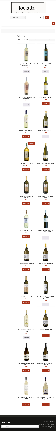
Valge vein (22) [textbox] (19, 426)
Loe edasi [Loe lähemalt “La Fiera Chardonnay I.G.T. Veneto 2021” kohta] (45, 71)
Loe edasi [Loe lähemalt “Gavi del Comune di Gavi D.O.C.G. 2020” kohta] (26, 337)
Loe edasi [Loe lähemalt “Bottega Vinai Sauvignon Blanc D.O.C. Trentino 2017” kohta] (45, 238)
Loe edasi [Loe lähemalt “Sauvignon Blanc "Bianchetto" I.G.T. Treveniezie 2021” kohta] (26, 71)
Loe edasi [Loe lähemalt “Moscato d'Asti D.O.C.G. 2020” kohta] (45, 137)
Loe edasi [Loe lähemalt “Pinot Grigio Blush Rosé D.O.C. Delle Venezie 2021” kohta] (26, 105)
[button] (53, 23)
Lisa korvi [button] (45, 103)
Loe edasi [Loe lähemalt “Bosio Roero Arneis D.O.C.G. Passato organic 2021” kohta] (45, 304)
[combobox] (20, 426)
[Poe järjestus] (42, 40)
